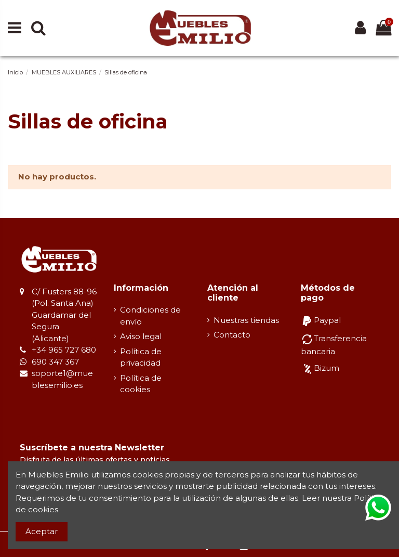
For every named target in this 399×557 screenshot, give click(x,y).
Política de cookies (141, 384)
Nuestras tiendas (246, 320)
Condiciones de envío (150, 316)
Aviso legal (141, 336)
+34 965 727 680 (64, 350)
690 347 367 (55, 362)
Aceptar (41, 531)
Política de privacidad (141, 357)
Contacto (232, 335)
